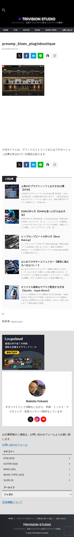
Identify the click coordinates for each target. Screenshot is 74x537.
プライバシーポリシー (25, 519)
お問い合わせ (67, 30)
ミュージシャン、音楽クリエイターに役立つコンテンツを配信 (37, 529)
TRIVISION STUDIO (37, 524)
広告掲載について (12, 502)
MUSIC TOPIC (51, 30)
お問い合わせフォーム (14, 444)
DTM (15, 30)
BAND (37, 30)
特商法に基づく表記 (44, 519)
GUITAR (26, 30)
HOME (5, 30)
